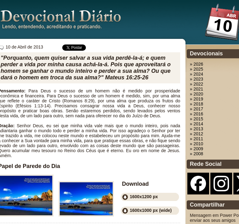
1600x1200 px (144, 196)
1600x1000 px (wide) (151, 210)
